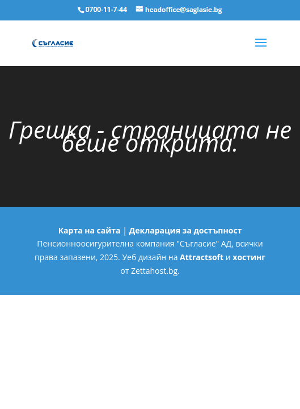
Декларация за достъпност (185, 230)
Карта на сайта (89, 230)
